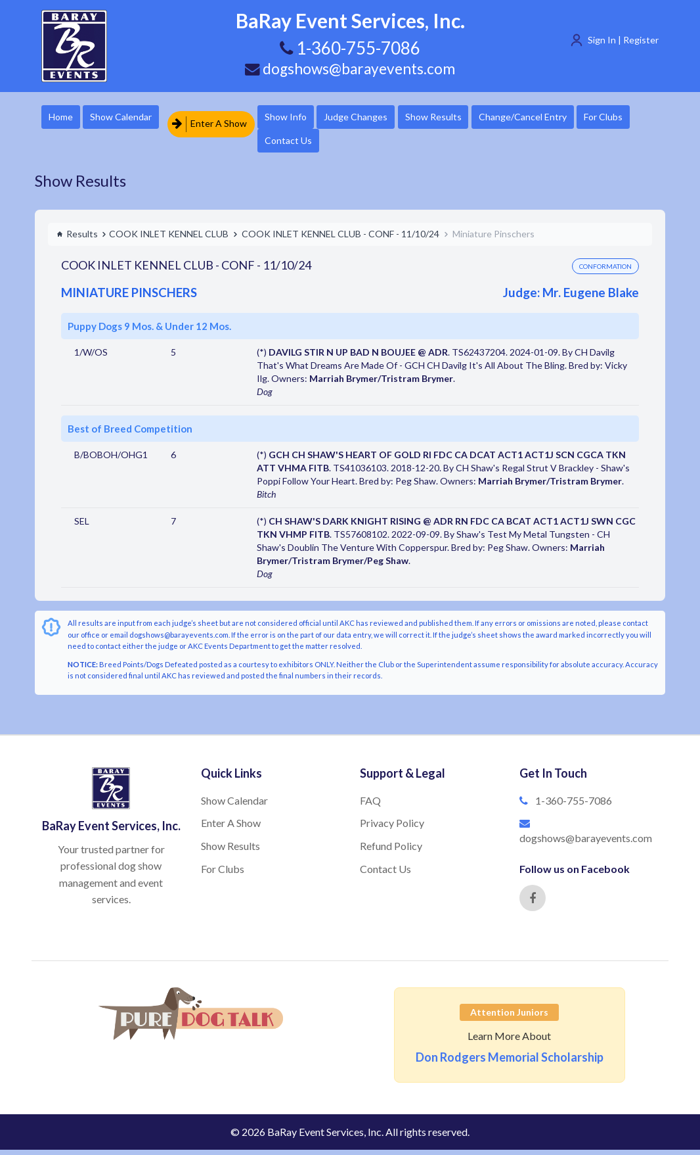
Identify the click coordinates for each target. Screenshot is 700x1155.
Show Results (482, 118)
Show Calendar (136, 118)
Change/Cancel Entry (583, 118)
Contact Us (381, 144)
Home (65, 118)
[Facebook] (532, 903)
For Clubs (309, 144)
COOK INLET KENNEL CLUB (169, 239)
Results (77, 239)
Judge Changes (393, 118)
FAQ (370, 805)
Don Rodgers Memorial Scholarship (509, 1062)
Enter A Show (227, 118)
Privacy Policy (392, 828)
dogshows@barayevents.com (350, 67)
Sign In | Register (623, 39)
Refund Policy (391, 851)
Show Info (311, 118)
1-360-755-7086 (573, 805)
